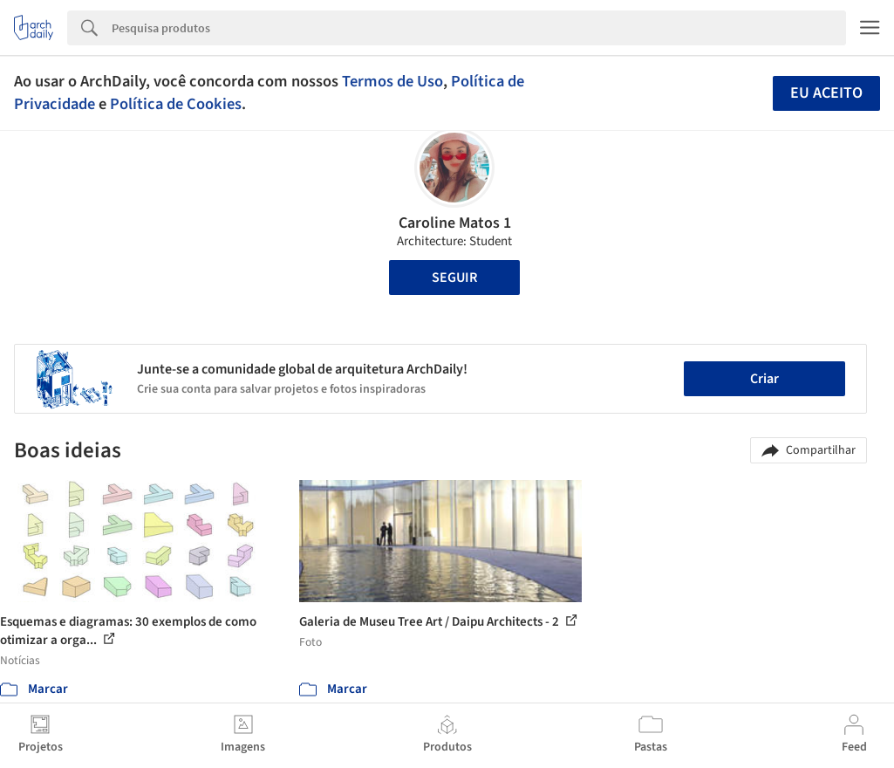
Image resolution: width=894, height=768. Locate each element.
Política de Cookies (176, 104)
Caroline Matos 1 (455, 223)
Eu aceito (826, 93)
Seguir (454, 277)
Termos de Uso (392, 81)
